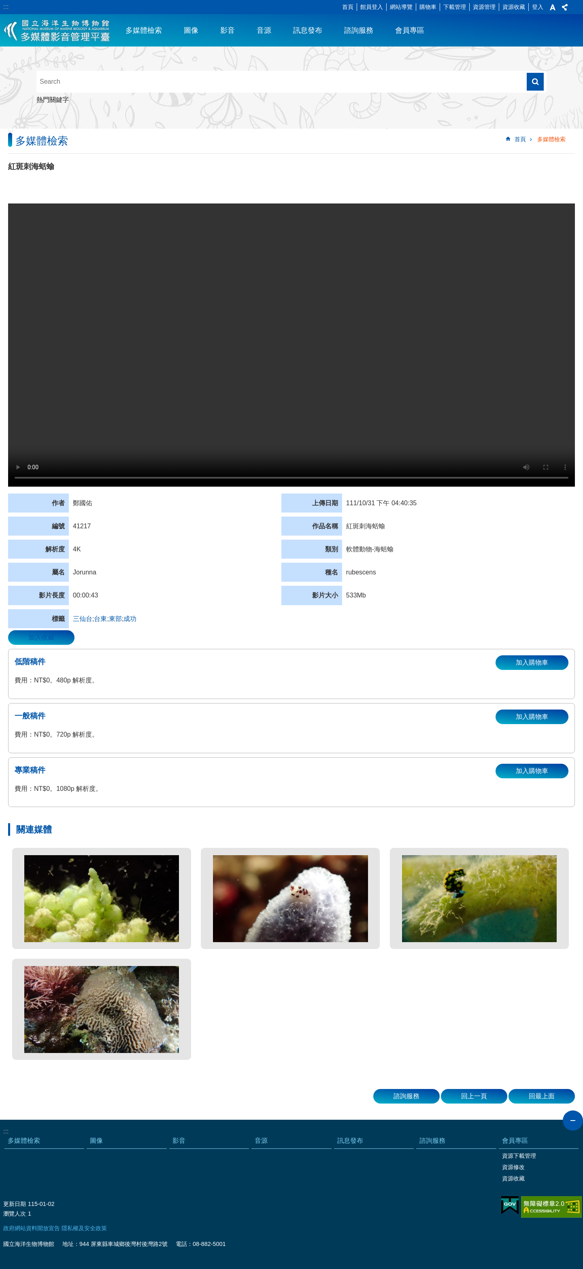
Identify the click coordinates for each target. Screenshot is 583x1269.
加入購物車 (532, 662)
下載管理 (454, 7)
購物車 (427, 7)
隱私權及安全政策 (84, 1228)
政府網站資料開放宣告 (31, 1228)
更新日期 (14, 1204)
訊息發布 (307, 30)
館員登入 (371, 7)
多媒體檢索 (144, 30)
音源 (264, 30)
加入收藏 (41, 637)
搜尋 (535, 82)
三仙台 (82, 618)
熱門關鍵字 (52, 99)
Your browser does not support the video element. (291, 345)
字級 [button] (553, 7)
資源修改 (513, 1167)
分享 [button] (565, 7)
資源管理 (484, 7)
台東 (100, 618)
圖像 (191, 30)
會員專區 (409, 30)
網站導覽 (401, 7)
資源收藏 (513, 7)
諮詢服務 (358, 30)
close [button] (573, 1120)
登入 (537, 7)
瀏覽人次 (14, 1213)
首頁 (347, 7)
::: (6, 6)
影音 (227, 30)
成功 (129, 618)
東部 (115, 618)
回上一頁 (474, 1096)
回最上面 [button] (542, 1096)
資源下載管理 (519, 1155)
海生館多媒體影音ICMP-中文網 (57, 30)
